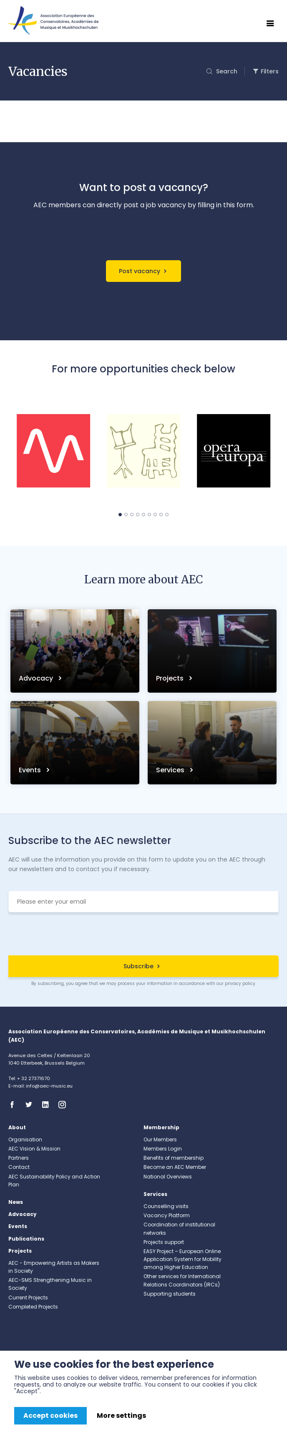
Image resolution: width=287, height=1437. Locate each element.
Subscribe (138, 966)
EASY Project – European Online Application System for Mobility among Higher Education (183, 1259)
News (15, 1202)
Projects (170, 678)
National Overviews (168, 1176)
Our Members (160, 1139)
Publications (26, 1238)
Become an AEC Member (175, 1167)
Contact (19, 1167)
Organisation (25, 1139)
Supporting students (170, 1293)
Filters (270, 71)
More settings (121, 1415)
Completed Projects (33, 1306)
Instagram (64, 1104)
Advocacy (37, 678)
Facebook (14, 1104)
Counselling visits (166, 1206)
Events (31, 770)
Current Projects (28, 1297)
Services (171, 770)
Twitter (31, 1104)
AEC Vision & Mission (34, 1148)
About (17, 1127)
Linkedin (48, 1104)
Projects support (164, 1242)
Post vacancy (139, 271)
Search (225, 71)
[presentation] (143, 935)
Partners (18, 1157)
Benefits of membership (174, 1157)
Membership (161, 1127)
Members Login (163, 1148)
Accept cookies (50, 1415)
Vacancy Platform (167, 1215)
